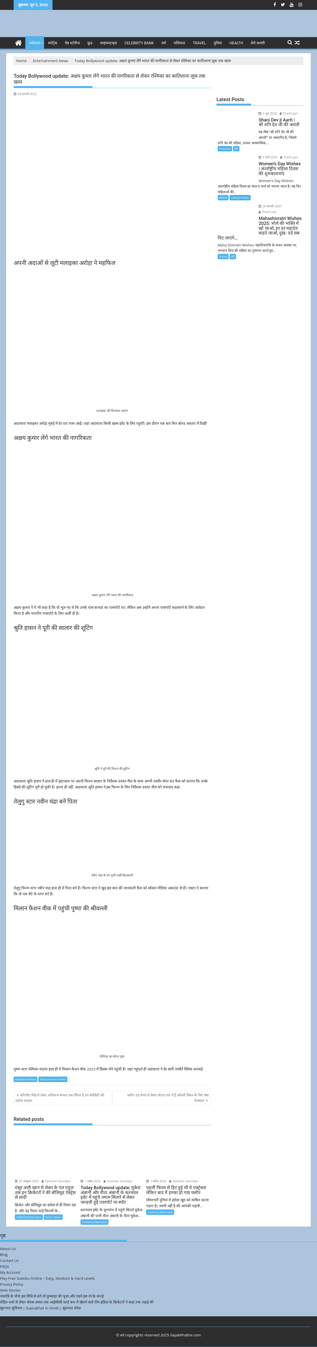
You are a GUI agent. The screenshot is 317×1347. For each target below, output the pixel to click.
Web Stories (10, 1290)
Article (223, 197)
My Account (10, 1272)
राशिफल (179, 43)
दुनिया (218, 43)
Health (236, 43)
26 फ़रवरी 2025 (269, 206)
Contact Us (9, 1260)
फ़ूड (89, 43)
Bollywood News (25, 1079)
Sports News (53, 1217)
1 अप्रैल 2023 (90, 1181)
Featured (225, 148)
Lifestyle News (240, 197)
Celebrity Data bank (28, 1217)
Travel (199, 43)
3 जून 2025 (267, 113)
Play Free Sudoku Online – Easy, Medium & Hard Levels (47, 1278)
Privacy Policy (11, 1284)
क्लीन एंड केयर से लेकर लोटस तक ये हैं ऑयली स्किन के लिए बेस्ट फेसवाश (168, 1098)
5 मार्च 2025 (267, 157)
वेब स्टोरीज (72, 43)
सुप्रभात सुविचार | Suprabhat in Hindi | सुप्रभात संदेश (40, 1307)
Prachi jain (287, 113)
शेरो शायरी (258, 43)
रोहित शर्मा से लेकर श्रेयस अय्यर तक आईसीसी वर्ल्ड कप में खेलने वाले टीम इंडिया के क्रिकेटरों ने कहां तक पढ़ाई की (77, 1302)
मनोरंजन (34, 43)
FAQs (4, 1266)
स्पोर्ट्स (52, 43)
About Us (8, 1248)
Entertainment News (53, 1079)
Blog (4, 1254)
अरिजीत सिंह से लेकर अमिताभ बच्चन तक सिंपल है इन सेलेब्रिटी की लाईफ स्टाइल (59, 1098)
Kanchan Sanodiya (56, 1181)
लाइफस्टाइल (108, 43)
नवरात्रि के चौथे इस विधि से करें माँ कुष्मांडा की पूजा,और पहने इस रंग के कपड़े (52, 1296)
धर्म (163, 43)
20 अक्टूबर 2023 (27, 1181)
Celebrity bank (139, 43)
